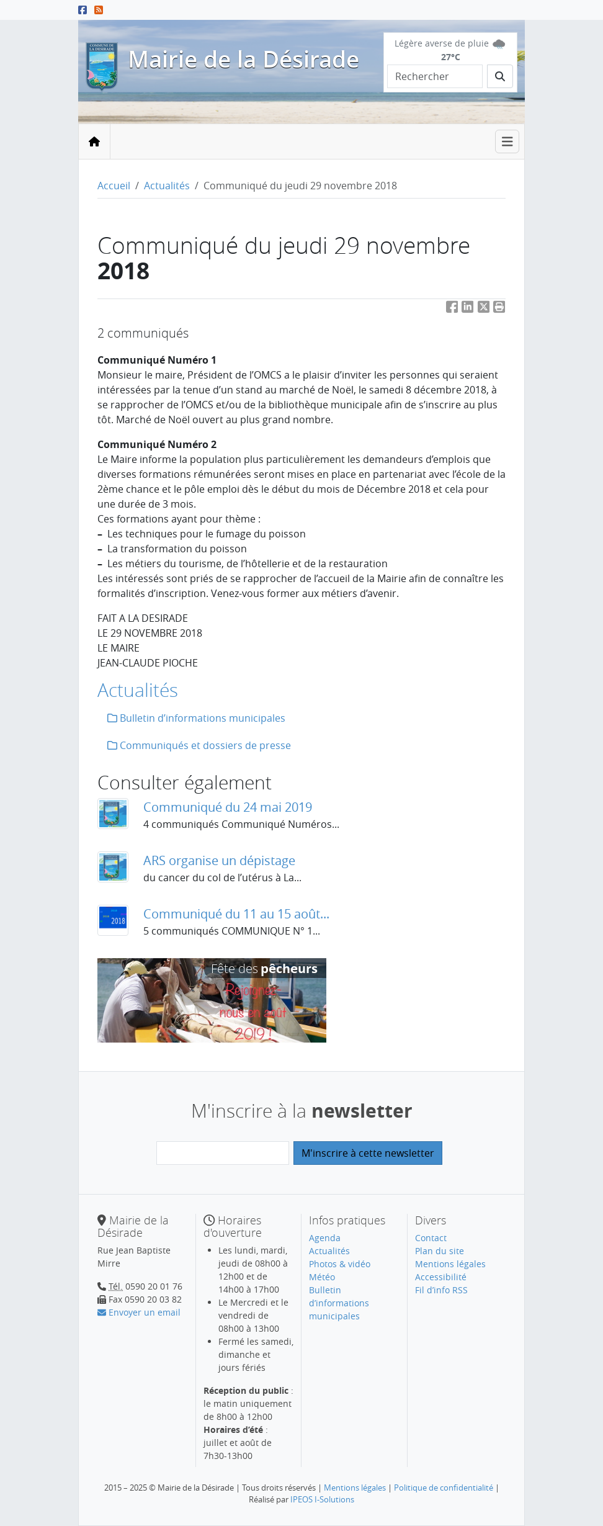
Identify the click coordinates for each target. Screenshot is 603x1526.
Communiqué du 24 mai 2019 (227, 807)
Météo (322, 1277)
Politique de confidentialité (443, 1487)
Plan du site (439, 1251)
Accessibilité (441, 1277)
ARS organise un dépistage (219, 860)
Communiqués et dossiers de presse (199, 745)
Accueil (113, 185)
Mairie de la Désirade (243, 58)
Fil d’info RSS (441, 1290)
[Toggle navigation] (507, 142)
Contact (431, 1238)
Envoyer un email (139, 1312)
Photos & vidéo (339, 1264)
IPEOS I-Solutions (322, 1499)
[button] (499, 308)
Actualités (167, 185)
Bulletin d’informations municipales (196, 718)
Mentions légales (450, 1264)
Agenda (325, 1238)
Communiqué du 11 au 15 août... (236, 913)
